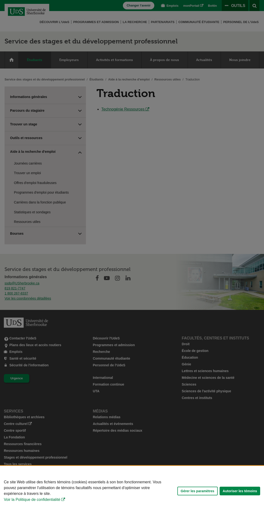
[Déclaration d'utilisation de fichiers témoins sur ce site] (132, 491)
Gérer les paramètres (197, 491)
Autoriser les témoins (240, 491)
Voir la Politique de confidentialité (32, 500)
